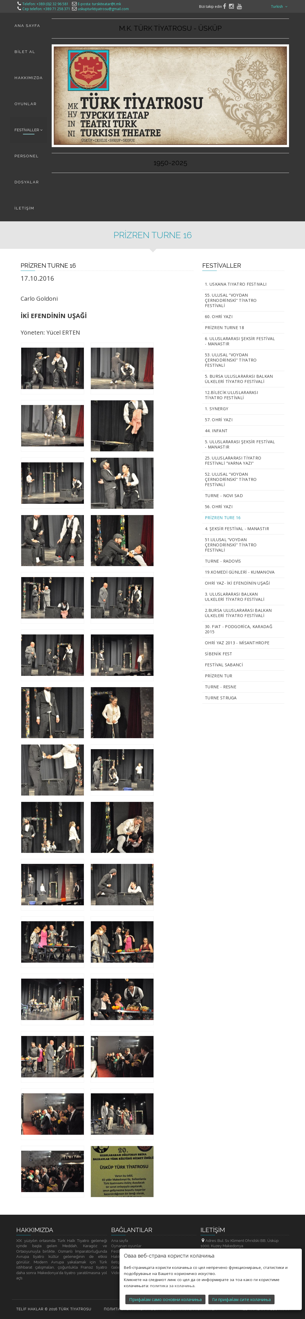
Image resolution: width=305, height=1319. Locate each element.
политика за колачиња (172, 1272)
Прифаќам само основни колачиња (165, 1286)
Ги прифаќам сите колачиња (241, 1286)
